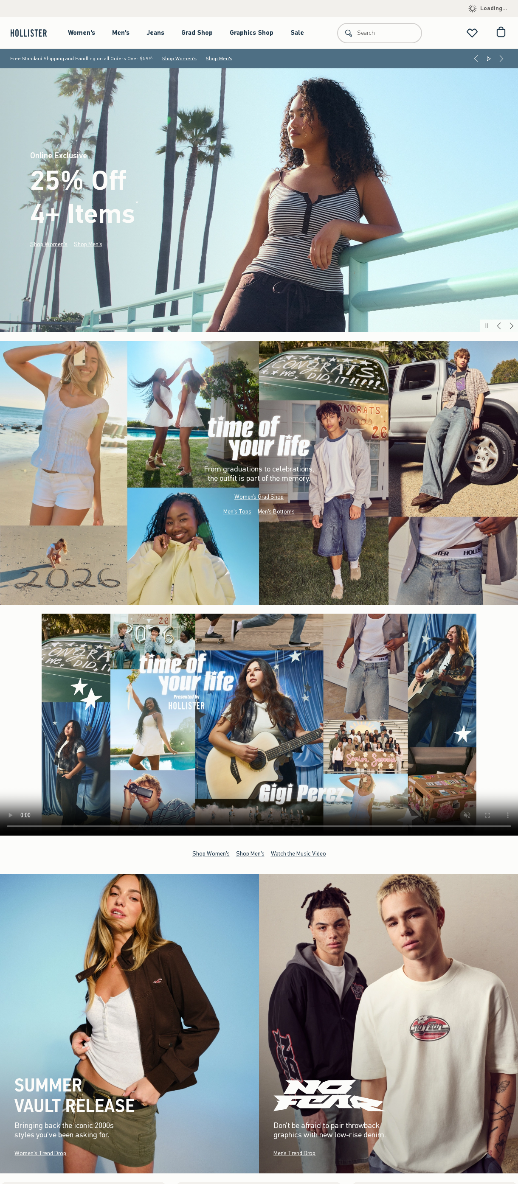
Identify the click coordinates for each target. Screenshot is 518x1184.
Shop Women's (179, 58)
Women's (81, 32)
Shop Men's (219, 58)
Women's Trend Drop (40, 1153)
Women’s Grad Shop (259, 497)
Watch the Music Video (298, 853)
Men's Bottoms (276, 512)
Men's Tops (237, 512)
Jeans (155, 32)
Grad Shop (197, 32)
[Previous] (476, 58)
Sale (297, 32)
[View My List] (472, 33)
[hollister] (32, 33)
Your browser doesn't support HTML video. (259, 725)
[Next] (501, 58)
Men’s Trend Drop (294, 1153)
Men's (121, 32)
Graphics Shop (251, 32)
